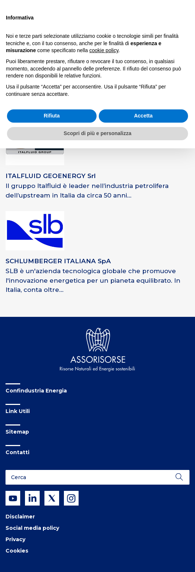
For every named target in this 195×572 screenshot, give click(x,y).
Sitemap (17, 431)
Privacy (15, 539)
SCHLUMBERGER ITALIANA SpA (58, 261)
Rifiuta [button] (52, 116)
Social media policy (32, 528)
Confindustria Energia (36, 390)
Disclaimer (20, 516)
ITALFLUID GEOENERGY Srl (51, 176)
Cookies (17, 550)
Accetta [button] (143, 116)
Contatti (17, 452)
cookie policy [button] (103, 50)
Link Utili (18, 411)
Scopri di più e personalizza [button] (97, 133)
